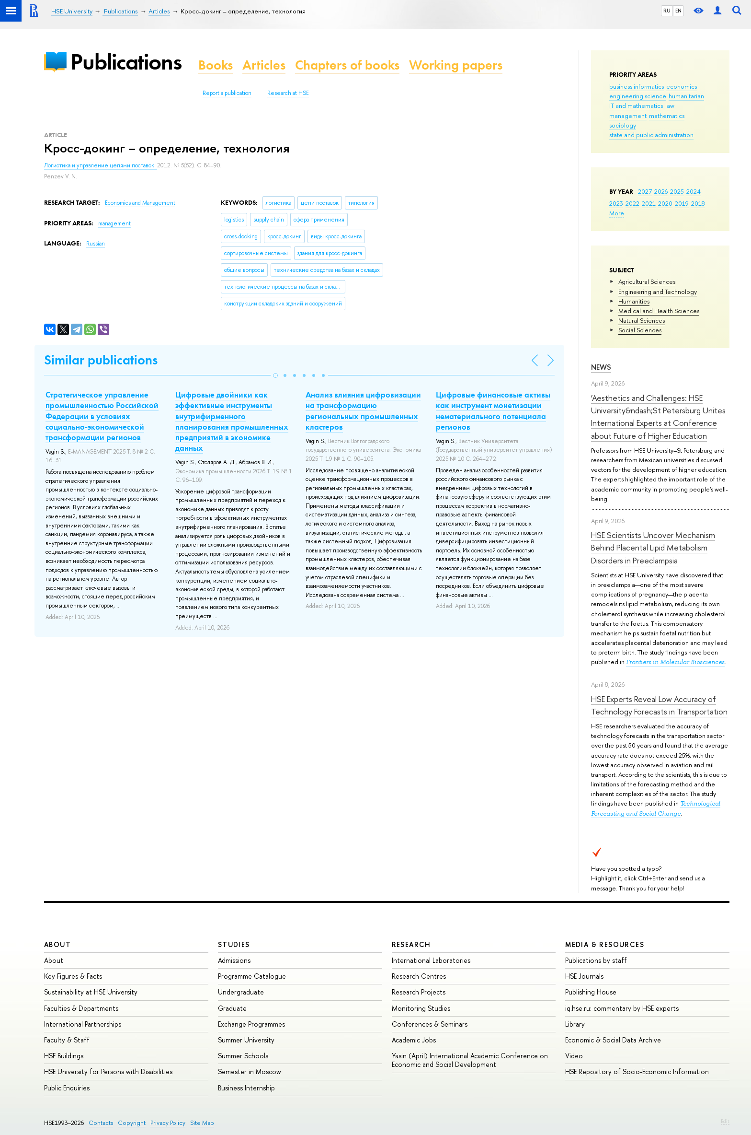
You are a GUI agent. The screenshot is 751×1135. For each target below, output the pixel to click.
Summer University (246, 1039)
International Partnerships (82, 1024)
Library (575, 1024)
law (669, 105)
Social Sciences (639, 330)
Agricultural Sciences (646, 281)
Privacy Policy (167, 1123)
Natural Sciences (641, 320)
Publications (126, 61)
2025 (677, 191)
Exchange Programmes (251, 1024)
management (628, 115)
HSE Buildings (63, 1055)
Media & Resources (604, 944)
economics (681, 86)
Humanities (633, 301)
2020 (665, 203)
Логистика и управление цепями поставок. (100, 165)
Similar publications (101, 359)
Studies (234, 944)
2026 (661, 191)
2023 (616, 203)
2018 (698, 203)
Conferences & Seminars (429, 1024)
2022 (632, 203)
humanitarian (686, 96)
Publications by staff (596, 960)
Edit (725, 1121)
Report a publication (227, 93)
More (616, 213)
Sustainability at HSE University (90, 991)
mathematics (666, 115)
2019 (682, 203)
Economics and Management (140, 203)
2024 (693, 191)
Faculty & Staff (67, 1039)
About (57, 944)
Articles (263, 65)
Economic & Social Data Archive (613, 1039)
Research (411, 944)
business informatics (636, 86)
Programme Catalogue (252, 976)
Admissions (234, 960)
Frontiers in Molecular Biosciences (675, 662)
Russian (95, 243)
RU (667, 10)
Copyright (132, 1123)
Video (574, 1055)
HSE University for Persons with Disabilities (108, 1071)
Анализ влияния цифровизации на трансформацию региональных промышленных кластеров (363, 410)
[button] (275, 375)
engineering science (637, 96)
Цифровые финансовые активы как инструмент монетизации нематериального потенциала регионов (493, 410)
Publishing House (590, 991)
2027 (645, 191)
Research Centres (419, 976)
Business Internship (246, 1087)
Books (215, 65)
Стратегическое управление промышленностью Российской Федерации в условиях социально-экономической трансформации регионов (102, 415)
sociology (622, 125)
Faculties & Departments (81, 1008)
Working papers (455, 65)
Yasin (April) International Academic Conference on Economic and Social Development (470, 1060)
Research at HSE (288, 93)
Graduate (232, 1008)
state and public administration (651, 134)
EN (678, 10)
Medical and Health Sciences (658, 310)
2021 (649, 203)
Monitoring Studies (421, 1008)
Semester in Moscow (249, 1071)
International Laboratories (431, 960)
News (601, 367)
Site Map (202, 1123)
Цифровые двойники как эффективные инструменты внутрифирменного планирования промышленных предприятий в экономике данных (231, 421)
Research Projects (418, 991)
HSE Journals (584, 976)
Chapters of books (347, 65)
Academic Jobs (414, 1039)
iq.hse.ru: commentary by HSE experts (622, 1008)
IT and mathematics (636, 105)
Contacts (101, 1123)
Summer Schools (243, 1055)
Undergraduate (241, 991)
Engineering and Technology (657, 291)
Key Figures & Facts (73, 976)
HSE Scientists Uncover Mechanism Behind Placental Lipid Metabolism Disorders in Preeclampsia (653, 547)
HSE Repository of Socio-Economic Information (637, 1071)
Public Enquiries (67, 1087)
